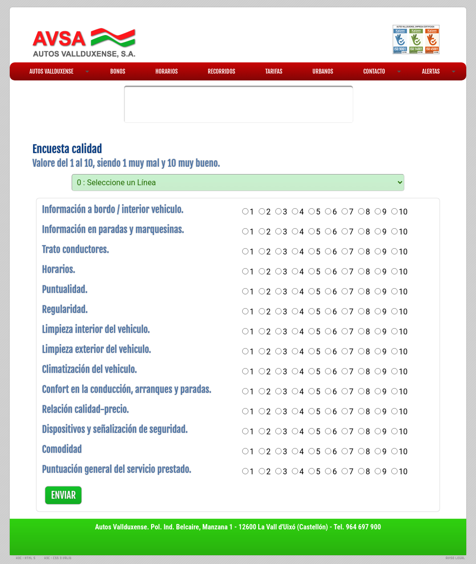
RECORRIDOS (221, 71)
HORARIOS (166, 71)
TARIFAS (274, 71)
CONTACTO (382, 71)
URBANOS (322, 71)
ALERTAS (439, 71)
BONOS (117, 71)
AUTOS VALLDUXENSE (59, 71)
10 (403, 211)
